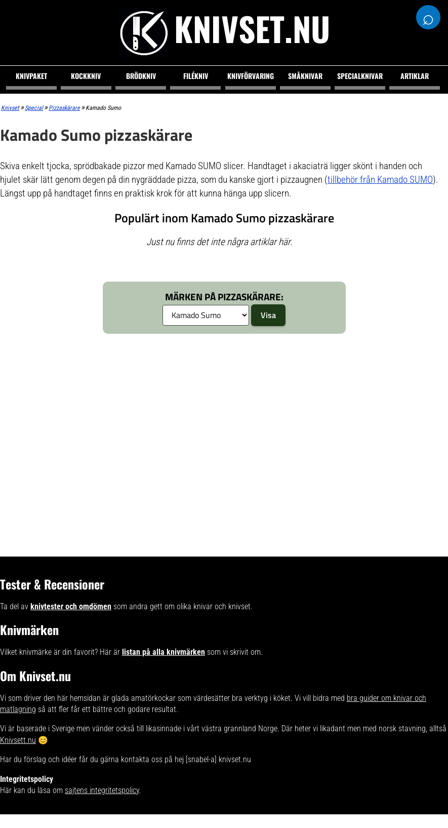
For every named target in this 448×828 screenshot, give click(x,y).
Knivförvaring (250, 75)
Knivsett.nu (18, 740)
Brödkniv (141, 75)
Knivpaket (31, 75)
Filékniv (195, 75)
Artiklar (414, 75)
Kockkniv (86, 75)
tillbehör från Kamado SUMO (380, 179)
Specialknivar (360, 75)
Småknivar (305, 75)
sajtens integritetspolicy (102, 790)
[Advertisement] (196, 417)
